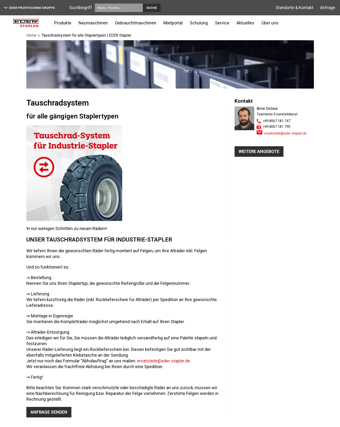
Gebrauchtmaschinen (135, 22)
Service (222, 22)
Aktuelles (245, 22)
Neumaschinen (93, 22)
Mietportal (173, 22)
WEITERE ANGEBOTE (259, 151)
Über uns (269, 22)
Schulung (199, 22)
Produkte (62, 22)
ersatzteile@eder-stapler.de (163, 360)
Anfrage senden (48, 412)
